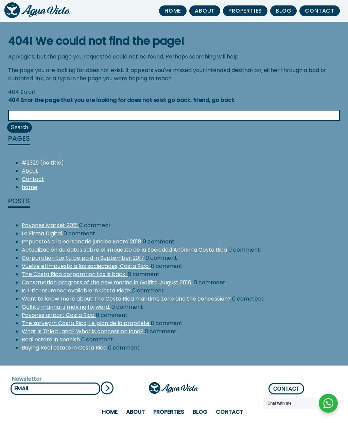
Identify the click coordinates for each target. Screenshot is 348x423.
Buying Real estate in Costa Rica (65, 348)
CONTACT (286, 389)
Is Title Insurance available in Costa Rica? (77, 290)
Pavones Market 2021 (50, 225)
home (172, 11)
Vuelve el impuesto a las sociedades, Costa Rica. (86, 266)
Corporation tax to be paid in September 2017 (83, 258)
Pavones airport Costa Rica (59, 315)
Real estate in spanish (51, 339)
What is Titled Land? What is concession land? (83, 331)
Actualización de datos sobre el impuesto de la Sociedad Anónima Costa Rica (125, 250)
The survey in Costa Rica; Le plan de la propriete (86, 323)
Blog (283, 11)
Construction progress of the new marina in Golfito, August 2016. (108, 282)
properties (245, 11)
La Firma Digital (43, 233)
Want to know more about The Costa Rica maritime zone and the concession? (127, 299)
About (205, 11)
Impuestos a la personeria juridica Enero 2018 (82, 242)
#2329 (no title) (43, 163)
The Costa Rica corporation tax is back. (75, 274)
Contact (319, 11)
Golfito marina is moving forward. (66, 307)
